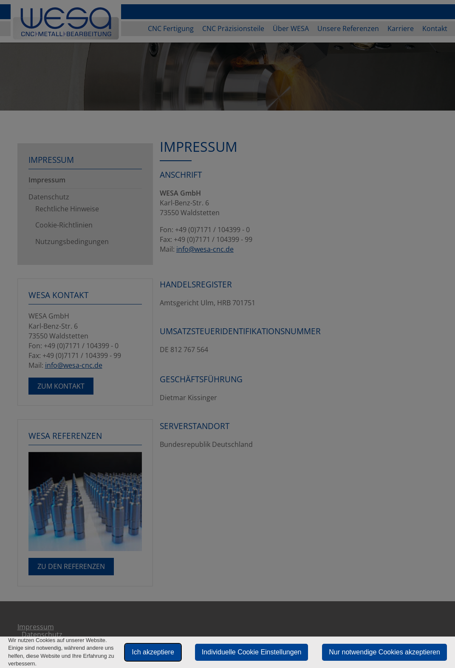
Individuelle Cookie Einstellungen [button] (252, 652)
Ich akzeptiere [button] (153, 652)
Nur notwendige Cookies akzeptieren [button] (384, 652)
